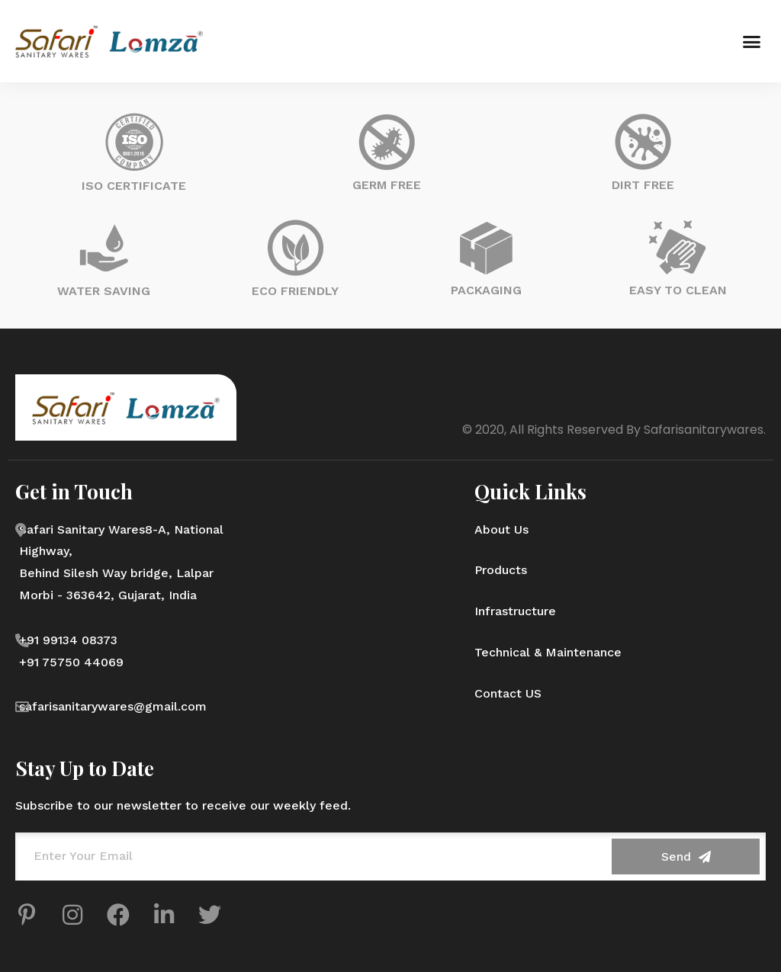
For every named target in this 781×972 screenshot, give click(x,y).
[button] (751, 41)
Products (500, 570)
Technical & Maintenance (548, 652)
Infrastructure (515, 611)
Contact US (508, 693)
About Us (501, 529)
